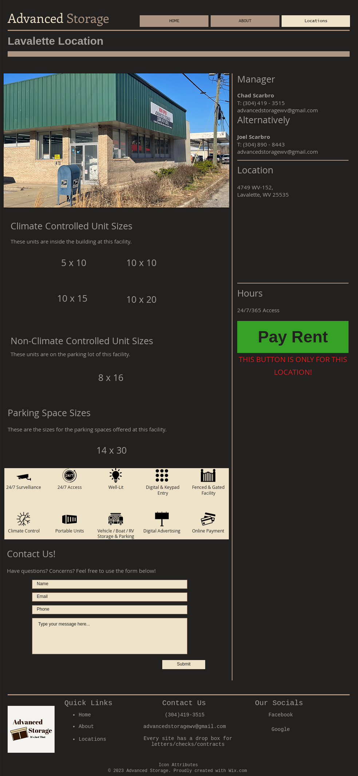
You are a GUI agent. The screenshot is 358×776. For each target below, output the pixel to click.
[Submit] (183, 664)
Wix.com (237, 770)
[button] (116, 140)
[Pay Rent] (293, 337)
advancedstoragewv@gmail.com (277, 110)
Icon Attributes (178, 765)
